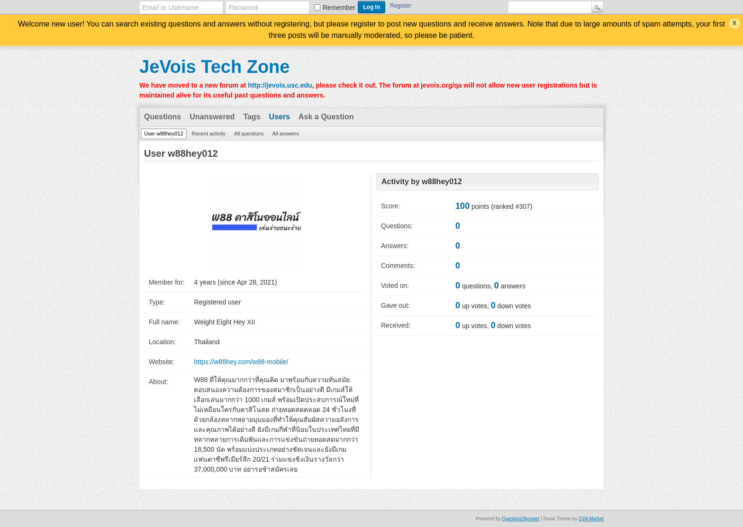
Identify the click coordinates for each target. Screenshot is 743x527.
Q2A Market (591, 518)
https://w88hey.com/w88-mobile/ (241, 362)
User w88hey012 (163, 133)
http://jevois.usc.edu (280, 85)
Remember (339, 7)
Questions (162, 117)
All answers (285, 133)
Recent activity (209, 133)
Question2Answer (520, 518)
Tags (251, 117)
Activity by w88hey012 (421, 182)
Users (279, 117)
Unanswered (212, 117)
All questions (248, 133)
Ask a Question (326, 117)
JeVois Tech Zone (214, 67)
